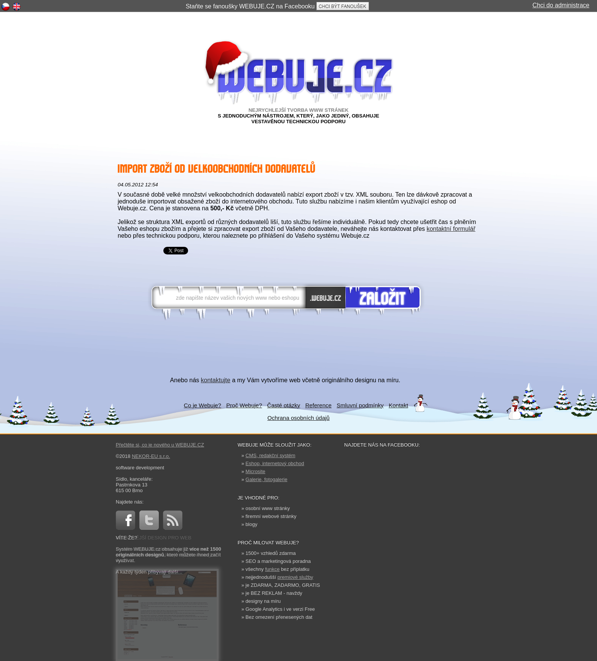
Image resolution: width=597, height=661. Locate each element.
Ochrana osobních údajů (298, 418)
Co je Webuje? (202, 405)
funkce (272, 569)
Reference (318, 405)
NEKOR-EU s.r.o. (151, 456)
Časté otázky (283, 405)
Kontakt (398, 405)
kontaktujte (215, 380)
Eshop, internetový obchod (275, 463)
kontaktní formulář (450, 229)
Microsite (255, 471)
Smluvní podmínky (360, 405)
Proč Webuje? (244, 405)
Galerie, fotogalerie (266, 479)
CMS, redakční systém (270, 455)
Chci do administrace (561, 5)
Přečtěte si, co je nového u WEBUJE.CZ (160, 445)
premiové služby (295, 577)
